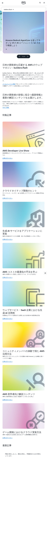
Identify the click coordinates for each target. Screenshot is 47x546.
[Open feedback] (45, 273)
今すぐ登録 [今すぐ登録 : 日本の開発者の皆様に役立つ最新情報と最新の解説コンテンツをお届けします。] (6, 107)
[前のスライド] (19, 56)
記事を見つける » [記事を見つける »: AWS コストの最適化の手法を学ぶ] (7, 277)
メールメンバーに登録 (9, 84)
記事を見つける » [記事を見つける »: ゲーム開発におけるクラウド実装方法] (7, 438)
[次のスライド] (28, 56)
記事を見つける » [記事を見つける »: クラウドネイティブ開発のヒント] (7, 198)
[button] (9, 9)
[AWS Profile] (44, 3)
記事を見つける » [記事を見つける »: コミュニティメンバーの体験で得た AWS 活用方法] (7, 361)
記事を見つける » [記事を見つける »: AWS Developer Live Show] (7, 158)
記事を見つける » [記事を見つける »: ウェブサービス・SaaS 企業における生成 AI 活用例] (7, 318)
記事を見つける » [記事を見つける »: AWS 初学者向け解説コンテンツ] (7, 400)
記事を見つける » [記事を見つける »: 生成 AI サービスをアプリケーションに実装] (7, 239)
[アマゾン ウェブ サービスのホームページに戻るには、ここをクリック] (23, 3)
